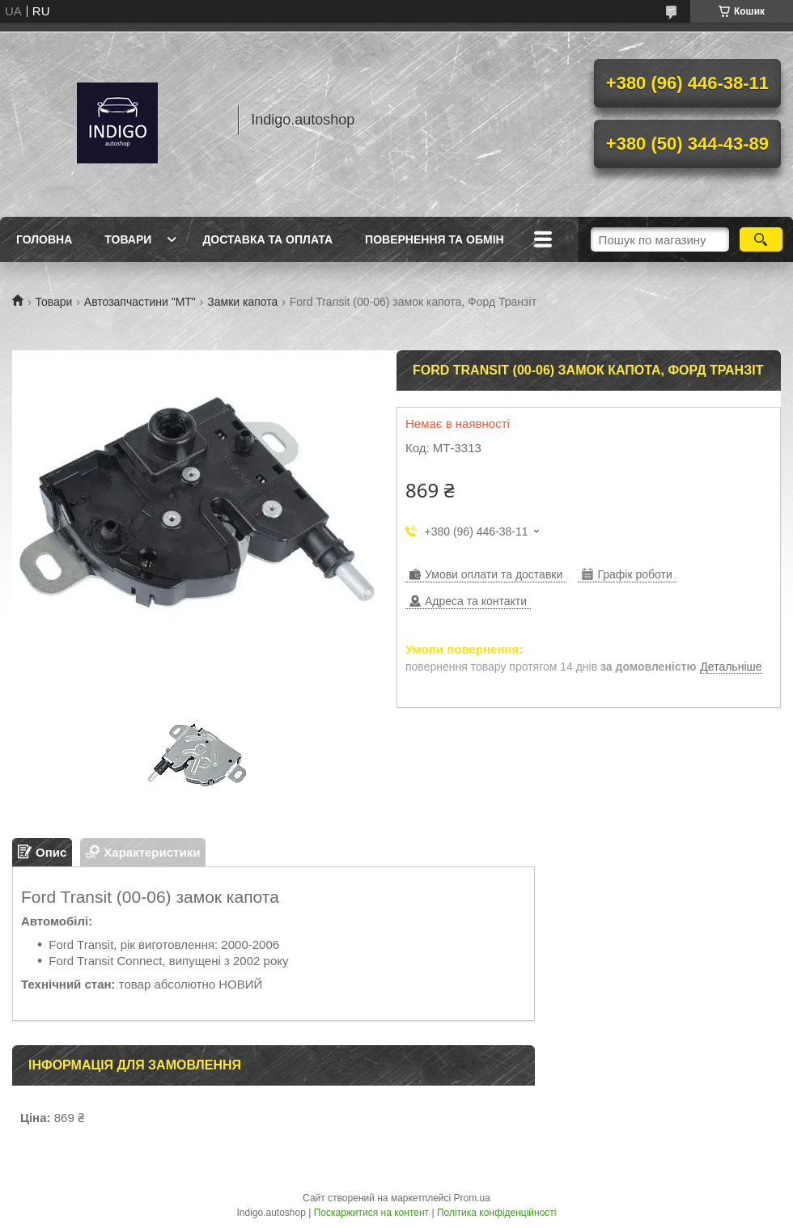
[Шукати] (761, 239)
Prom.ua (472, 1198)
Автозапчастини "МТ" (140, 301)
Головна (44, 239)
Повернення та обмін (434, 239)
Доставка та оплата (267, 239)
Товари (127, 239)
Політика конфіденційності (497, 1212)
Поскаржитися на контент (371, 1212)
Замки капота (242, 301)
